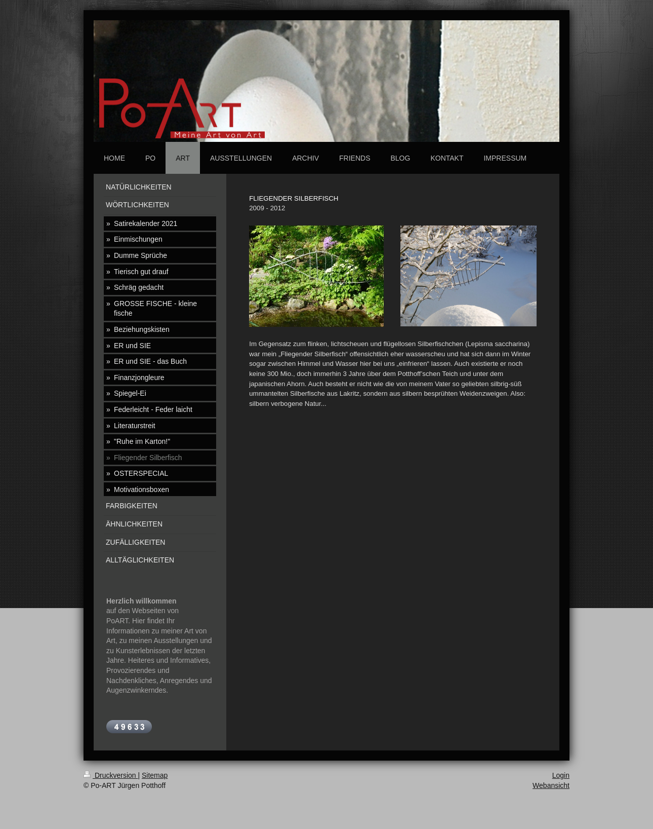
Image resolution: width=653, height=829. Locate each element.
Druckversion (111, 775)
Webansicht (551, 785)
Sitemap (155, 775)
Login (560, 775)
